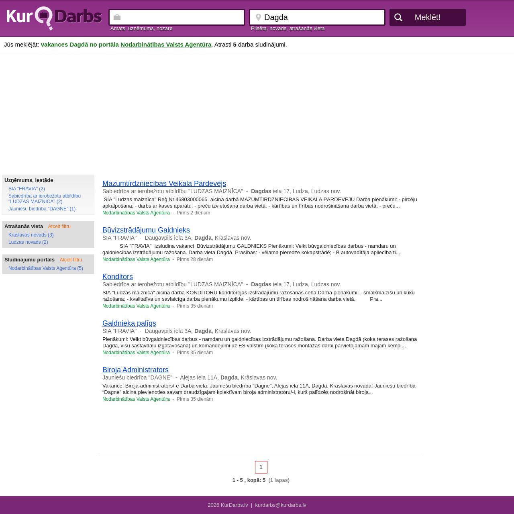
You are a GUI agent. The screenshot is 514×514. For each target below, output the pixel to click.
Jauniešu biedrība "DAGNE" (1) (41, 209)
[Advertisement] (257, 112)
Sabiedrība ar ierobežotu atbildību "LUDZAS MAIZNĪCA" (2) (44, 198)
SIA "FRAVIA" (119, 238)
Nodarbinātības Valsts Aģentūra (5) (45, 268)
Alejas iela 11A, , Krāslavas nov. (228, 377)
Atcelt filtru (59, 226)
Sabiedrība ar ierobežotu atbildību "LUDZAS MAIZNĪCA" (172, 191)
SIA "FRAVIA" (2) (26, 189)
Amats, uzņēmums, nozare (141, 28)
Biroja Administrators (135, 370)
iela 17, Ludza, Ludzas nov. (296, 191)
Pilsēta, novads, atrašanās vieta (288, 28)
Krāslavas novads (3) (31, 235)
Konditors (117, 277)
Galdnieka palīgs (129, 323)
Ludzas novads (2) (28, 242)
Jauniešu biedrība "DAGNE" (137, 377)
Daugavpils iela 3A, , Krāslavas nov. (198, 238)
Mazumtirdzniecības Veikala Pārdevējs (164, 183)
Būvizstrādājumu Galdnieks (146, 230)
